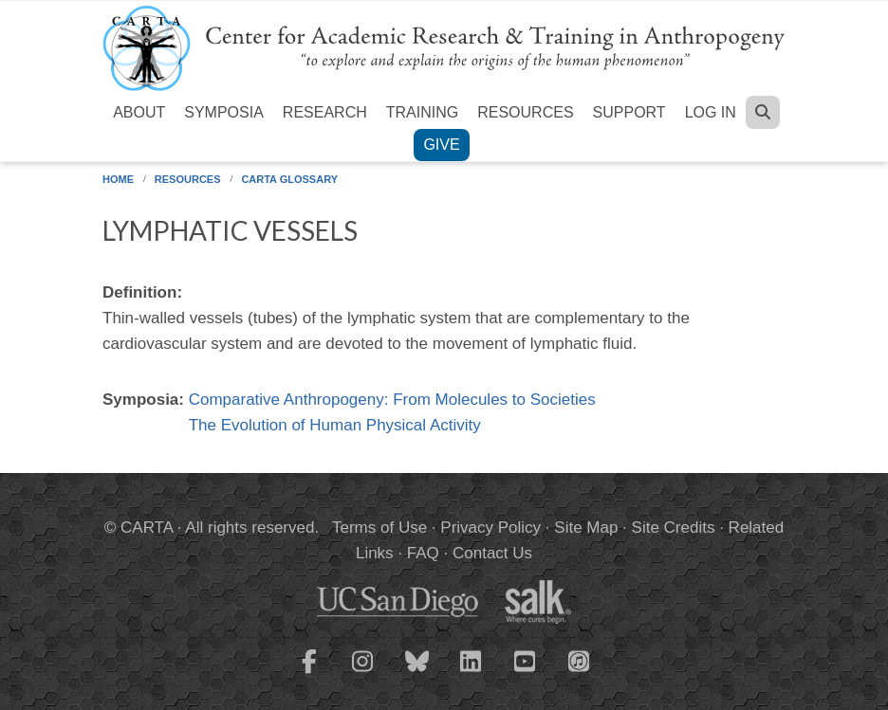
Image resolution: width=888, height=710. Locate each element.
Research (325, 112)
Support (629, 112)
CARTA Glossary (289, 179)
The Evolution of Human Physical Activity (335, 425)
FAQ (423, 553)
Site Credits (673, 528)
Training (422, 112)
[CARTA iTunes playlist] (579, 659)
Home (118, 179)
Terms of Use (379, 528)
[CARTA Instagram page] (363, 673)
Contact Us (492, 553)
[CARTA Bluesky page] (417, 673)
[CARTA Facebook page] (309, 673)
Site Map (586, 528)
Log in (710, 112)
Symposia (224, 112)
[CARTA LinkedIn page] (471, 673)
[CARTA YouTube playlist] (525, 673)
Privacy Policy (490, 528)
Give (441, 145)
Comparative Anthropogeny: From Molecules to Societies (392, 400)
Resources (525, 112)
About (139, 112)
